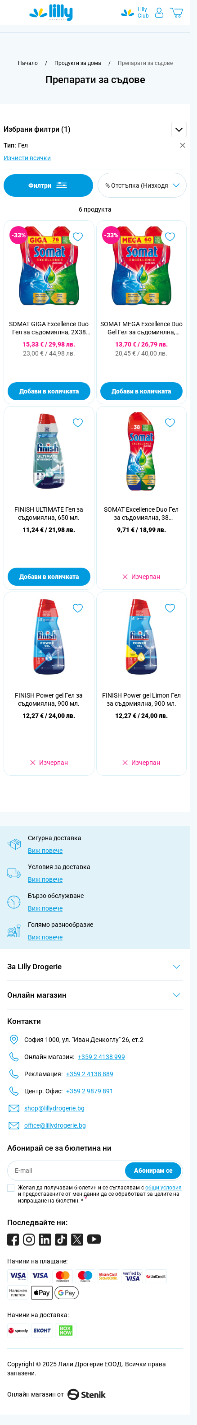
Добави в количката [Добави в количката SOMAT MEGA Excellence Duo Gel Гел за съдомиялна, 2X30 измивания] (141, 391)
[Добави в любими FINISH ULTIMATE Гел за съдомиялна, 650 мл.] (78, 423)
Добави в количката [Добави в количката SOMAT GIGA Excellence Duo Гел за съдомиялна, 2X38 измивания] (49, 391)
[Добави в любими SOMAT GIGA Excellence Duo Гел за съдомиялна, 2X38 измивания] (78, 237)
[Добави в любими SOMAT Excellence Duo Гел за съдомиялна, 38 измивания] (170, 423)
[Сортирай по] (142, 185)
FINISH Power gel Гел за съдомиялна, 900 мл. (49, 699)
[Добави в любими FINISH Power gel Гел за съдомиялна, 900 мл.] (78, 608)
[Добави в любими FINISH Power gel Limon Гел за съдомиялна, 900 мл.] (170, 608)
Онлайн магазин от (56, 1394)
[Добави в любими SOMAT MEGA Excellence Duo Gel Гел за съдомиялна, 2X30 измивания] (170, 237)
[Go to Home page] (51, 13)
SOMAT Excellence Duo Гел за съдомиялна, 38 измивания (141, 514)
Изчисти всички (27, 158)
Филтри (48, 185)
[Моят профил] (159, 12)
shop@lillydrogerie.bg (54, 1108)
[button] (95, 129)
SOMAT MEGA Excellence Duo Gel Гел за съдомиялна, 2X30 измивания (141, 328)
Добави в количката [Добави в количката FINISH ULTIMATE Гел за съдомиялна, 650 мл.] (49, 576)
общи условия (163, 1187)
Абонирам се (153, 1170)
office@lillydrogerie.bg (55, 1125)
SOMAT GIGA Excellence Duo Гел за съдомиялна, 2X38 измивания (49, 328)
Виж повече (45, 850)
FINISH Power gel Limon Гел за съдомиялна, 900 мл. (141, 699)
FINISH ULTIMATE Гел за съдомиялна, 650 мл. (48, 513)
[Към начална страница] (28, 63)
